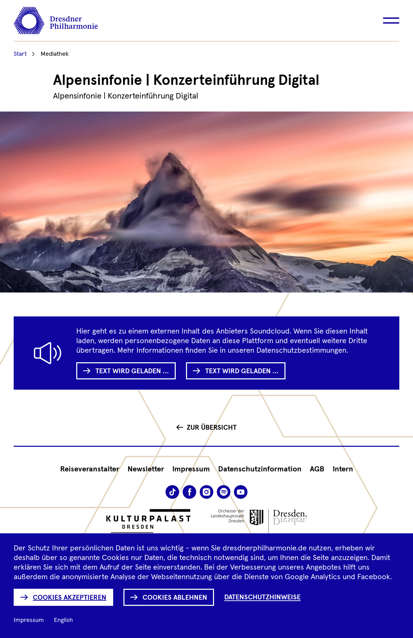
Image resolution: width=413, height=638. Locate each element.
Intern (343, 469)
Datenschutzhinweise (262, 597)
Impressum (191, 469)
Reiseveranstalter (89, 469)
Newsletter (146, 469)
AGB (317, 469)
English (63, 620)
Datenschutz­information (260, 469)
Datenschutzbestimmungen (301, 350)
